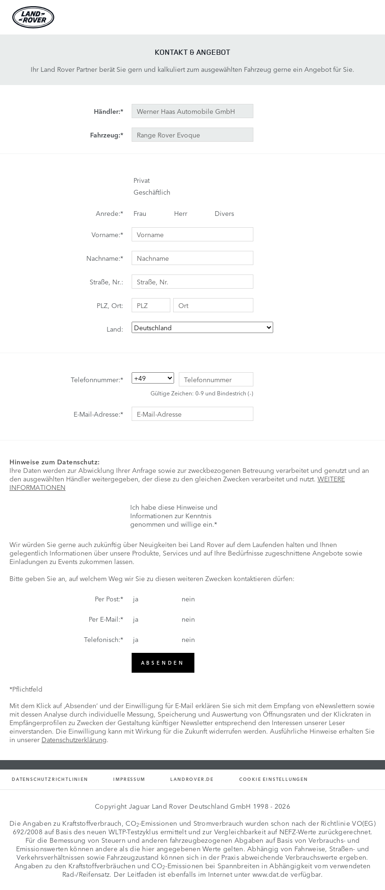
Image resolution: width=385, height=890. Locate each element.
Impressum (129, 779)
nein (188, 598)
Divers (224, 213)
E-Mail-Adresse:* (98, 414)
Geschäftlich (152, 192)
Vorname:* (107, 234)
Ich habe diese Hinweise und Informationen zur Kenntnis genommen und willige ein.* (174, 515)
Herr (180, 213)
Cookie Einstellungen (273, 779)
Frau (140, 213)
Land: (115, 329)
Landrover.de (192, 779)
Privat (142, 180)
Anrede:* (109, 213)
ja (135, 598)
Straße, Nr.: (106, 281)
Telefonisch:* (103, 639)
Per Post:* (109, 598)
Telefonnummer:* (97, 379)
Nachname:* (104, 258)
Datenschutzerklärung (74, 739)
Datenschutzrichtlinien (50, 779)
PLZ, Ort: (110, 305)
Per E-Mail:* (106, 619)
